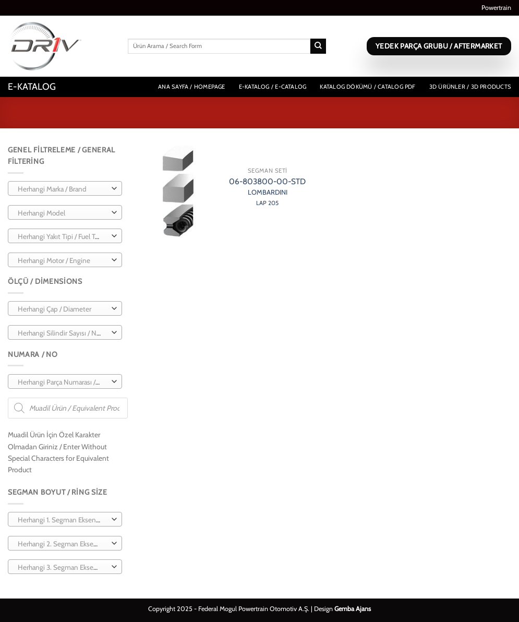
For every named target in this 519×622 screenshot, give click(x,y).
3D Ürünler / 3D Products (470, 86)
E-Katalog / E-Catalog (273, 86)
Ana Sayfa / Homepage (191, 86)
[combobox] (65, 188)
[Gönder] (318, 46)
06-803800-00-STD (267, 191)
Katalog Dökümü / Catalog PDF (367, 86)
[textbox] (63, 189)
